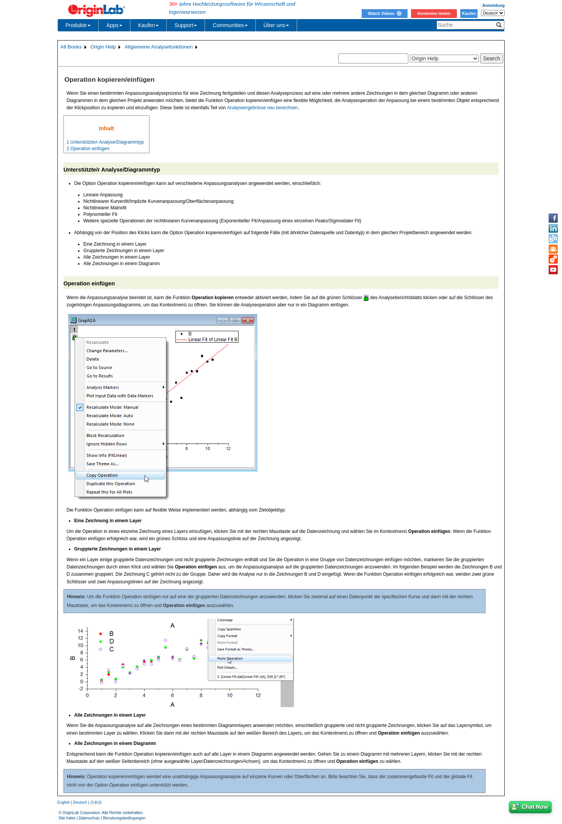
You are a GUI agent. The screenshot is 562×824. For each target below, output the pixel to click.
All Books (71, 47)
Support (185, 25)
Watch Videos (384, 13)
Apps (114, 25)
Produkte (78, 25)
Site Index (66, 818)
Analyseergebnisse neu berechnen (262, 107)
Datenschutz (89, 818)
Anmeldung (493, 5)
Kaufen (469, 13)
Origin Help (103, 47)
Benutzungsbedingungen (124, 818)
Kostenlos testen (433, 13)
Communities (230, 25)
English (63, 802)
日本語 (96, 802)
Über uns (276, 25)
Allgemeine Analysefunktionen (159, 47)
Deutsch (80, 802)
